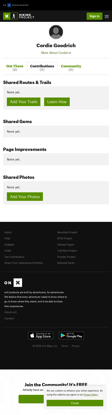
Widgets (9, 244)
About (7, 232)
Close (75, 403)
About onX (10, 312)
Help (7, 238)
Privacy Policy (90, 394)
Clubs (7, 250)
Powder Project (66, 256)
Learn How (57, 101)
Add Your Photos (25, 196)
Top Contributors (14, 256)
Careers (9, 318)
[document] (75, 397)
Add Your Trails (23, 101)
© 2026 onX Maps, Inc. (45, 345)
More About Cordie (56, 52)
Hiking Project (65, 244)
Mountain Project (67, 232)
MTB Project (64, 238)
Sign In (95, 16)
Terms (64, 345)
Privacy (76, 345)
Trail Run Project (67, 250)
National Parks (66, 262)
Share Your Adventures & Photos (23, 262)
